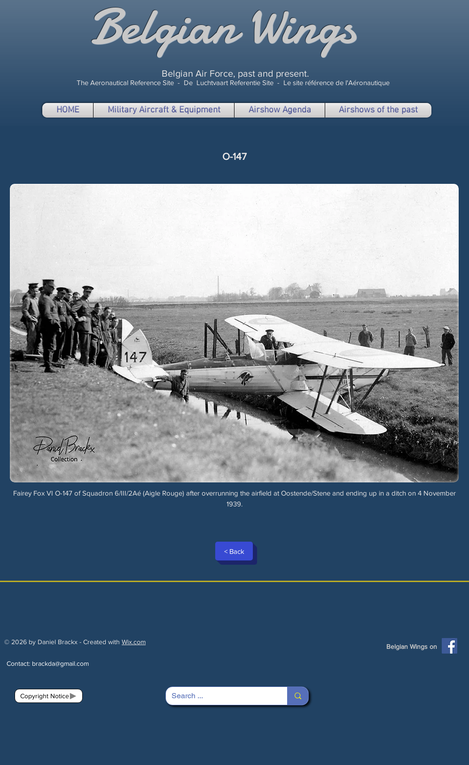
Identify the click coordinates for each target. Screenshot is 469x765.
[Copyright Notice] (49, 696)
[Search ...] (219, 696)
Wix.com (134, 642)
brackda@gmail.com (60, 663)
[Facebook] (449, 646)
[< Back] (234, 551)
